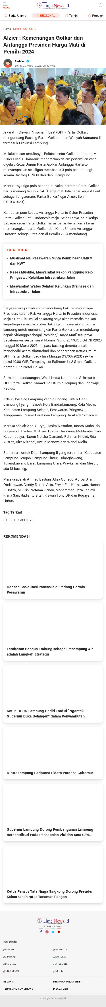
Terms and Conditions (18, 989)
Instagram (47, 934)
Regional (47, 16)
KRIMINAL (9, 957)
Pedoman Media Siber (67, 981)
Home (7, 29)
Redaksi (8, 981)
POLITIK (58, 971)
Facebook (41, 934)
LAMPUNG (60, 957)
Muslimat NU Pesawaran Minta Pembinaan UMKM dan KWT (51, 261)
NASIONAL (10, 964)
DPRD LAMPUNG (18, 520)
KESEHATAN (61, 949)
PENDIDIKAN (11, 971)
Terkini (73, 16)
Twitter (53, 934)
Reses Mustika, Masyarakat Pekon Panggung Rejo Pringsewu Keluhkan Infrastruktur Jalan (51, 275)
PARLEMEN (60, 964)
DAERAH (9, 949)
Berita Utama (17, 16)
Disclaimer (60, 989)
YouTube (59, 934)
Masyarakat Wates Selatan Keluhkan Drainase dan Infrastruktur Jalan (52, 289)
